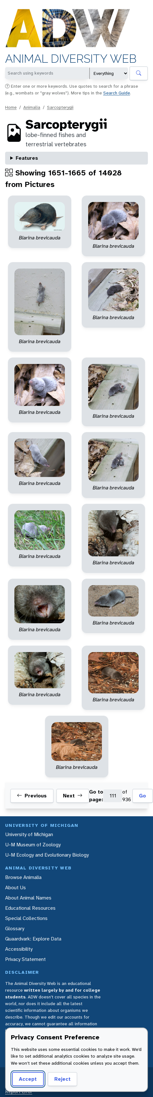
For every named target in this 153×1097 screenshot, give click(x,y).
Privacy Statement (25, 959)
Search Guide (116, 93)
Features (27, 158)
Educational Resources (30, 908)
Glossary (14, 928)
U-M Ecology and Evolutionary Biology (47, 854)
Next (72, 796)
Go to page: (96, 795)
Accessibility (19, 949)
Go (142, 795)
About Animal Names (28, 897)
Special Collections (26, 918)
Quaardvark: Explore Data (33, 938)
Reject (62, 1079)
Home (11, 107)
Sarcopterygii (60, 107)
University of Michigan (29, 834)
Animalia (31, 107)
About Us (15, 887)
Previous (32, 796)
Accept (28, 1079)
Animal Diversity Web (70, 59)
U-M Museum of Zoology (33, 844)
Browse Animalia (23, 877)
